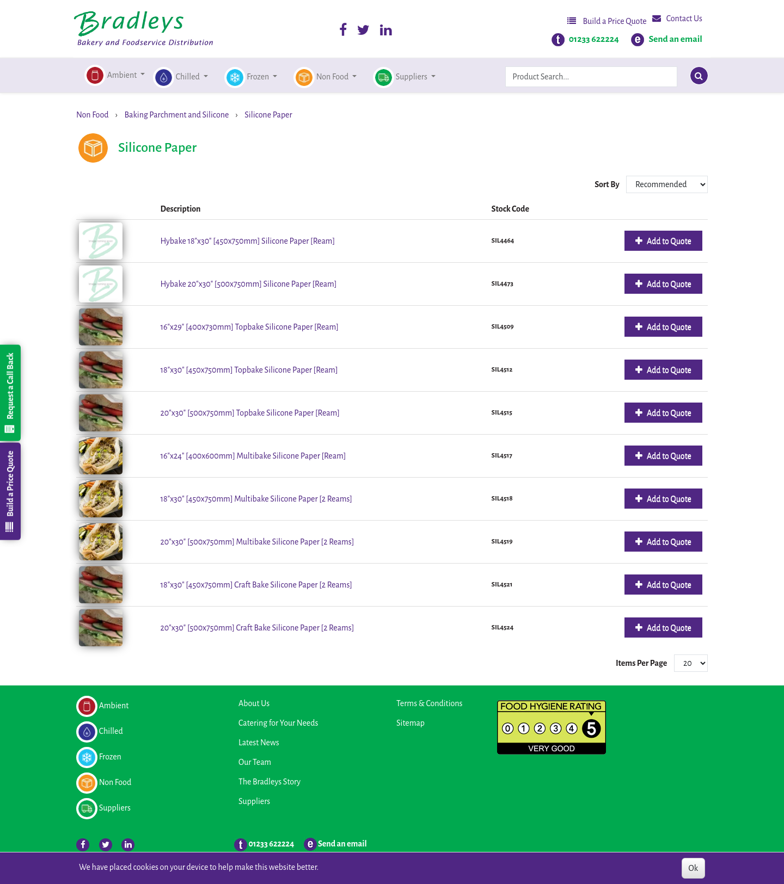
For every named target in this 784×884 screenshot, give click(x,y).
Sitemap (410, 723)
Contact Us (677, 18)
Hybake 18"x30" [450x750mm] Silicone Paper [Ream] (248, 241)
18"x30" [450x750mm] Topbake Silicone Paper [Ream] (249, 370)
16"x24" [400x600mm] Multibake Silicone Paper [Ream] (253, 456)
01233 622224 (594, 39)
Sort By (608, 184)
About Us (254, 703)
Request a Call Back (10, 393)
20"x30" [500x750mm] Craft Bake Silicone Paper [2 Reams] (257, 627)
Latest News (258, 742)
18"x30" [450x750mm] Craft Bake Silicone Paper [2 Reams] (256, 584)
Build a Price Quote (607, 21)
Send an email (675, 39)
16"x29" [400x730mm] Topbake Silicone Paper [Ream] (250, 327)
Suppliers (254, 801)
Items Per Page (641, 663)
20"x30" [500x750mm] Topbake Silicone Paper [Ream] (250, 413)
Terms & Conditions (429, 703)
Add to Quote (668, 241)
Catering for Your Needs (278, 723)
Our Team (254, 762)
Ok (693, 868)
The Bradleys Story (269, 781)
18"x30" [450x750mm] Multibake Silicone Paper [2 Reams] (256, 498)
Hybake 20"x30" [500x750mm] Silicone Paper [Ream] (249, 284)
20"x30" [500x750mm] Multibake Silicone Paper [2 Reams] (257, 541)
